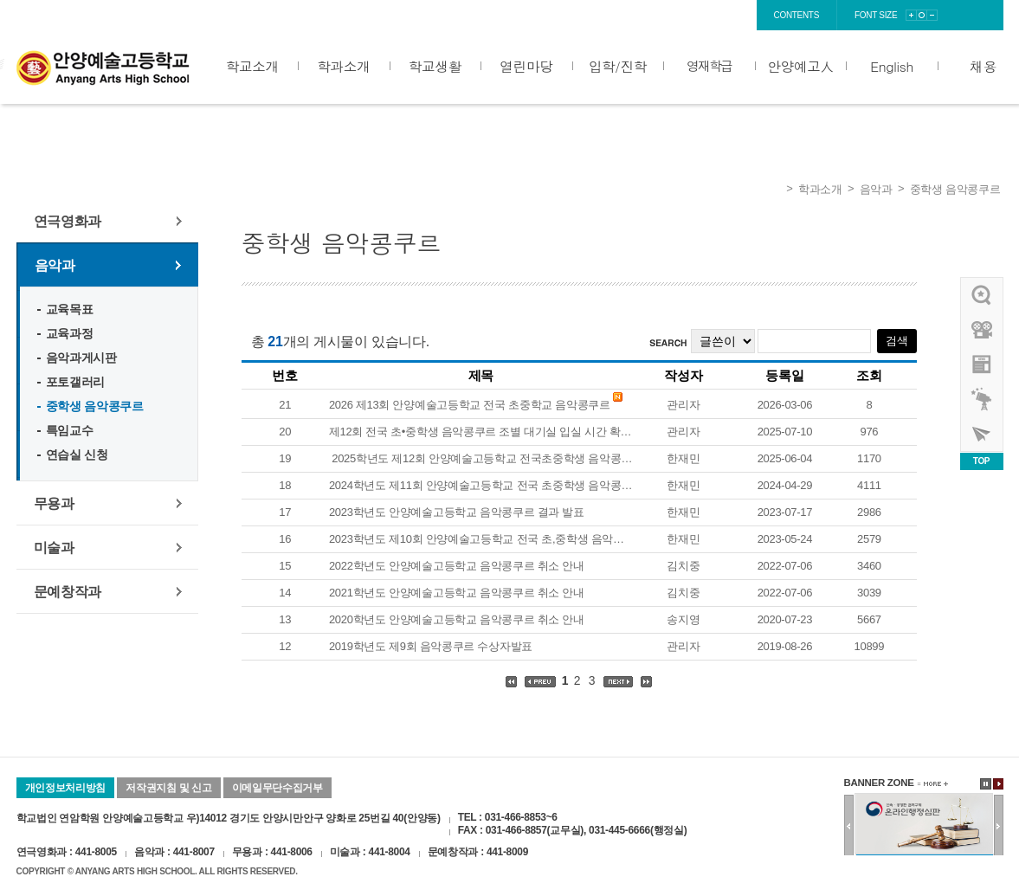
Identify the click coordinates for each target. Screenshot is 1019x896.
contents (797, 15)
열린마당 (526, 65)
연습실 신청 (77, 454)
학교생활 (435, 65)
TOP (981, 461)
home (603, 15)
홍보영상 (982, 330)
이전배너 (849, 826)
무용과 (54, 503)
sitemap (730, 15)
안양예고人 (800, 65)
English (891, 65)
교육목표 (70, 309)
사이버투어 (982, 433)
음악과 (876, 189)
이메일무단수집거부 (277, 788)
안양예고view (982, 364)
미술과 (54, 547)
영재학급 (709, 65)
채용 (983, 65)
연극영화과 (68, 221)
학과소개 (343, 65)
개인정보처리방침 (65, 788)
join (684, 15)
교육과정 (70, 333)
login (646, 15)
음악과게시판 (81, 357)
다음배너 (999, 826)
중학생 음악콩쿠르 (955, 189)
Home (773, 189)
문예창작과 (68, 591)
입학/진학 (618, 65)
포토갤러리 (76, 382)
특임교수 (70, 430)
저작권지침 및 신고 (168, 788)
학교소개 (252, 65)
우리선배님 (982, 295)
